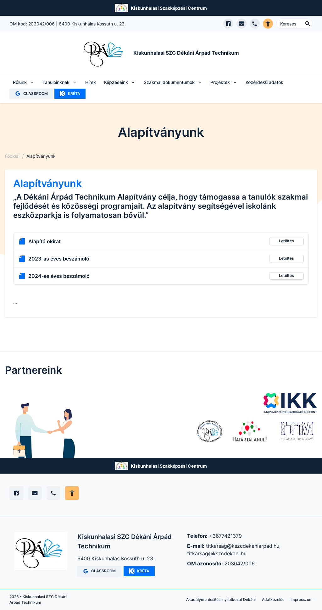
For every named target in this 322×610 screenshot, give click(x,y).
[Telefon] (53, 493)
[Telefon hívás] (255, 24)
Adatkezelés (273, 599)
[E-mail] (35, 493)
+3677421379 (225, 536)
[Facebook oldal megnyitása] (228, 24)
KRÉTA (70, 93)
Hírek (90, 82)
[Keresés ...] (294, 24)
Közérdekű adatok (264, 82)
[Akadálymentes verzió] (268, 24)
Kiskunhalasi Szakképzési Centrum (169, 8)
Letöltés (286, 241)
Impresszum (302, 599)
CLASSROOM (31, 93)
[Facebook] (16, 493)
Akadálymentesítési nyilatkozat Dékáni (221, 599)
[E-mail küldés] (241, 24)
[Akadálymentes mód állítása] (72, 493)
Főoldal (12, 156)
